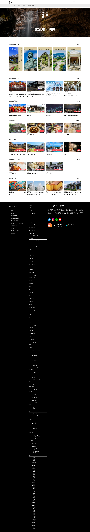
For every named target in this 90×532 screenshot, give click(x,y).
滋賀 (33, 482)
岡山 (33, 500)
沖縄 (33, 491)
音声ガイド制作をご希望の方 (17, 223)
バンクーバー (35, 325)
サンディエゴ (35, 400)
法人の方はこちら (15, 218)
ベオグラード (35, 240)
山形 (33, 480)
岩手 (33, 484)
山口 (33, 464)
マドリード (35, 435)
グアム (34, 394)
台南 (33, 407)
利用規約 (13, 228)
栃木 (33, 499)
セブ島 (34, 342)
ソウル (34, 384)
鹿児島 (34, 462)
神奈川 (34, 516)
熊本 (33, 474)
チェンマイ (35, 413)
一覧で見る (78, 44)
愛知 (33, 513)
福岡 (33, 490)
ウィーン (34, 310)
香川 (33, 488)
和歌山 (34, 476)
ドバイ (34, 224)
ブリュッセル (35, 367)
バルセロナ (35, 438)
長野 (33, 511)
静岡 (33, 502)
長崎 (24, 5)
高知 (33, 465)
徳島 (33, 457)
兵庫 (33, 497)
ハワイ (34, 399)
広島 (33, 504)
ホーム (9, 5)
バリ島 (34, 267)
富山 (33, 473)
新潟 (33, 508)
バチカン (34, 446)
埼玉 (33, 479)
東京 (33, 528)
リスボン (34, 389)
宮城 (33, 487)
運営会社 (13, 233)
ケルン (34, 377)
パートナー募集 (14, 220)
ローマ (34, 452)
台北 (33, 408)
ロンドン (34, 423)
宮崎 (33, 467)
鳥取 (33, 460)
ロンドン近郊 (35, 422)
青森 (33, 485)
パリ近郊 (34, 428)
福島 (33, 470)
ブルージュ (35, 365)
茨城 (33, 510)
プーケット (35, 415)
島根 (33, 527)
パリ (33, 430)
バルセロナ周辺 (36, 436)
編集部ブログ (14, 215)
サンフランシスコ (36, 402)
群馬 (33, 514)
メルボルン (35, 311)
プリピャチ (35, 235)
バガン (34, 275)
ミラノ (34, 449)
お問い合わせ (14, 225)
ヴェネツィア (35, 448)
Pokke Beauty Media (15, 235)
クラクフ (34, 213)
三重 (33, 524)
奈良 (33, 507)
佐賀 (33, 459)
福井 (33, 471)
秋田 (33, 468)
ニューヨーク (35, 395)
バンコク (34, 416)
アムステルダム (36, 372)
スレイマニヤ (35, 320)
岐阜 (33, 477)
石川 (33, 505)
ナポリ (34, 443)
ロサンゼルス (35, 397)
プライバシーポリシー (16, 230)
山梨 (33, 521)
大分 (33, 493)
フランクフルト (36, 379)
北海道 (34, 519)
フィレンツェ (35, 451)
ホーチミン (35, 355)
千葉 (33, 496)
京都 (33, 522)
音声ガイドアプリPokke (16, 213)
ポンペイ (34, 445)
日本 (19, 5)
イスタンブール (36, 350)
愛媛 (33, 494)
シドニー (34, 360)
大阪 (33, 517)
